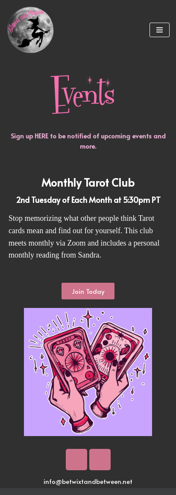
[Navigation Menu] (160, 30)
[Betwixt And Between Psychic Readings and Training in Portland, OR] (30, 30)
